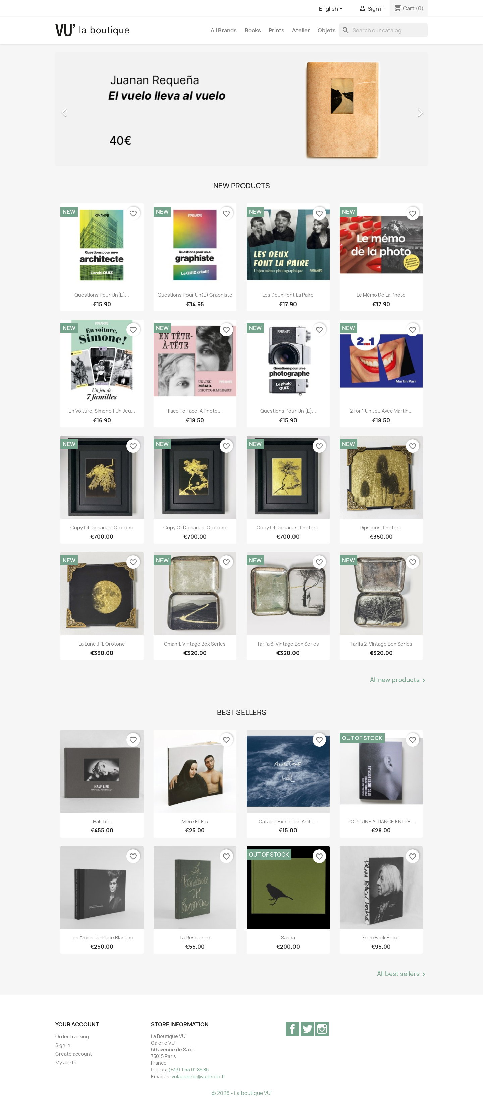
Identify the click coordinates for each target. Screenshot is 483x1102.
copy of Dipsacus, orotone (101, 527)
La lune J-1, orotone (101, 644)
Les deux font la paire (288, 295)
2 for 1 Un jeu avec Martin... (381, 411)
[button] (83, 109)
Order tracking (72, 1036)
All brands (224, 30)
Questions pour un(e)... (101, 295)
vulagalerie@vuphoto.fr (198, 1076)
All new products (399, 680)
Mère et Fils (195, 821)
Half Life (102, 821)
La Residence (195, 937)
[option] (241, 109)
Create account (73, 1054)
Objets (327, 30)
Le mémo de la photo (381, 295)
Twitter (307, 1029)
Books (253, 30)
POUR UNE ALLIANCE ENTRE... (381, 821)
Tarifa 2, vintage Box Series (381, 644)
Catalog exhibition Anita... (288, 821)
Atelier (301, 30)
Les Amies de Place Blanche (101, 937)
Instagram (322, 1029)
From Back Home (381, 937)
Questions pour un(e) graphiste (195, 295)
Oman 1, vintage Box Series (195, 644)
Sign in (62, 1045)
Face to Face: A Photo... (195, 411)
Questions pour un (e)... (288, 411)
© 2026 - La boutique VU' (242, 1093)
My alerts (65, 1062)
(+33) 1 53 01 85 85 (188, 1069)
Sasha (288, 937)
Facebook (292, 1029)
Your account (77, 1024)
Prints (276, 30)
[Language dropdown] (332, 9)
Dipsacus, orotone (381, 527)
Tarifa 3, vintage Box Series (288, 644)
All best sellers (402, 974)
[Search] (383, 30)
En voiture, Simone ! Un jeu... (101, 411)
